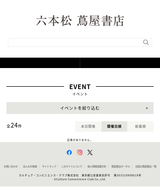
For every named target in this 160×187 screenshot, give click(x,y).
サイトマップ (49, 166)
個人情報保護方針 (96, 166)
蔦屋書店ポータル (120, 166)
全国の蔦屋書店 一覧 (145, 166)
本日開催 (88, 126)
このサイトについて (71, 166)
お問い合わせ (11, 166)
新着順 (140, 126)
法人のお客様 (30, 166)
